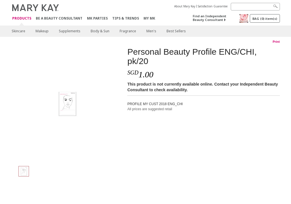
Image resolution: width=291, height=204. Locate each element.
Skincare (18, 31)
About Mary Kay (184, 6)
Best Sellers (176, 31)
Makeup (42, 31)
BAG (264, 18)
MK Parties (97, 18)
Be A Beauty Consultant (59, 18)
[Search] (255, 6)
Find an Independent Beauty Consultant (209, 18)
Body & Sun (100, 31)
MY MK (149, 18)
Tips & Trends (125, 18)
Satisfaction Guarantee (213, 6)
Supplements (69, 31)
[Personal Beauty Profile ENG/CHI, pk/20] (67, 103)
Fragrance (128, 31)
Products (21, 18)
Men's (151, 31)
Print (276, 41)
